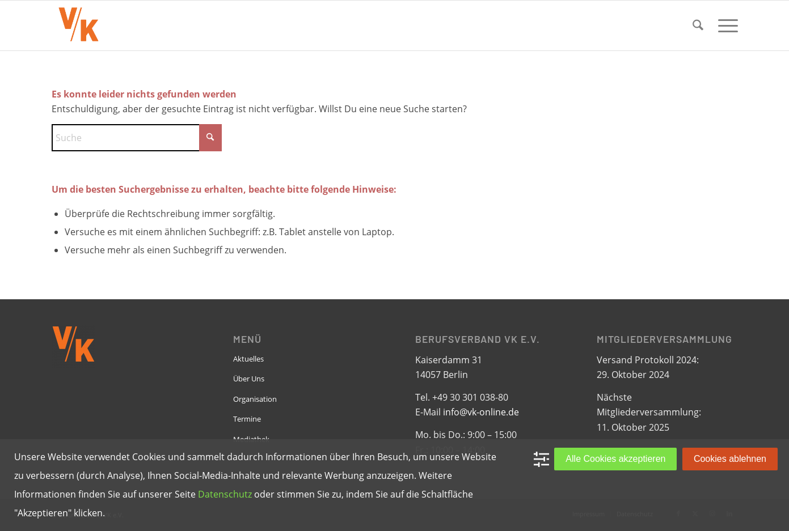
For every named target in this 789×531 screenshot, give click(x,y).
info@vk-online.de (481, 412)
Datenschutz (225, 494)
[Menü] (724, 25)
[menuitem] (698, 25)
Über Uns (248, 378)
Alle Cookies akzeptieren (615, 459)
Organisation (255, 399)
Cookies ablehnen (730, 459)
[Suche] (698, 25)
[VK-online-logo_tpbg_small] (78, 25)
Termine (247, 419)
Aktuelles (248, 359)
